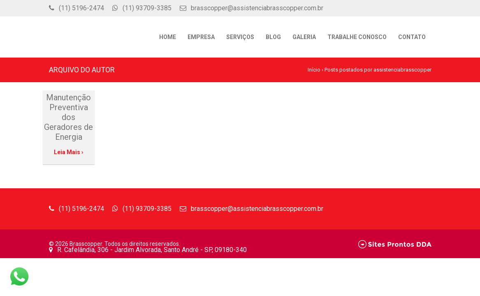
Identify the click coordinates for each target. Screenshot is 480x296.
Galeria (304, 37)
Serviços (240, 37)
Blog (273, 37)
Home (167, 37)
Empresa (201, 37)
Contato (412, 37)
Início (314, 70)
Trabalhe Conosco (357, 37)
